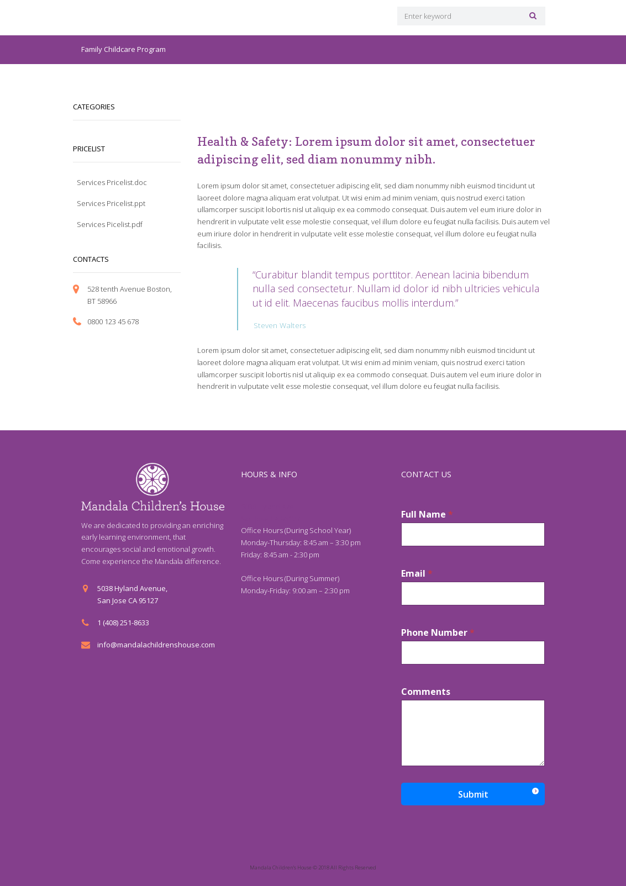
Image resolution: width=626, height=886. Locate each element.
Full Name (427, 514)
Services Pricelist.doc (112, 182)
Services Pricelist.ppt (111, 203)
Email (417, 573)
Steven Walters (278, 325)
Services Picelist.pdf (110, 224)
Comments (425, 691)
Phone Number (438, 632)
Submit (473, 794)
